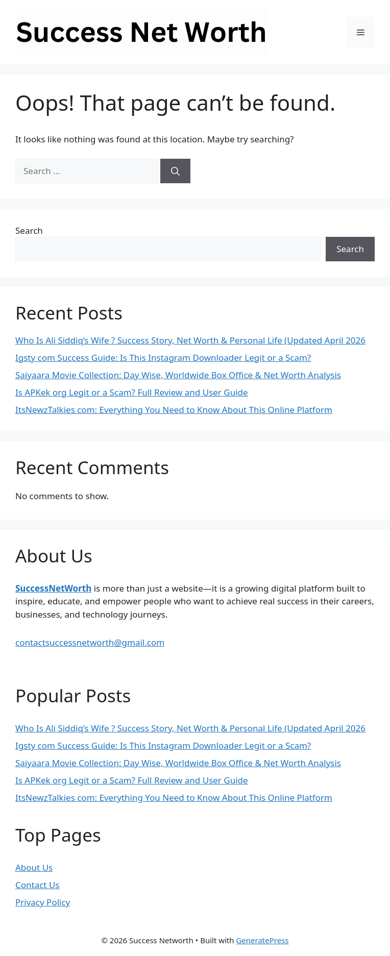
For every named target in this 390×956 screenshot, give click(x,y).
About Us (34, 867)
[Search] (175, 171)
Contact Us (37, 885)
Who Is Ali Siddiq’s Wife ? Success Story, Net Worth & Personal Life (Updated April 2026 (190, 340)
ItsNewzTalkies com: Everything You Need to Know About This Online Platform (173, 409)
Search (29, 230)
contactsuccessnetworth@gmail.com (89, 642)
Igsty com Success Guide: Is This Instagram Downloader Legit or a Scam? (163, 357)
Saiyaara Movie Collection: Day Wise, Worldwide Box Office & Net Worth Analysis (178, 375)
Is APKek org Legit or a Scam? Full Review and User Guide (131, 392)
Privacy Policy (42, 902)
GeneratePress (262, 940)
